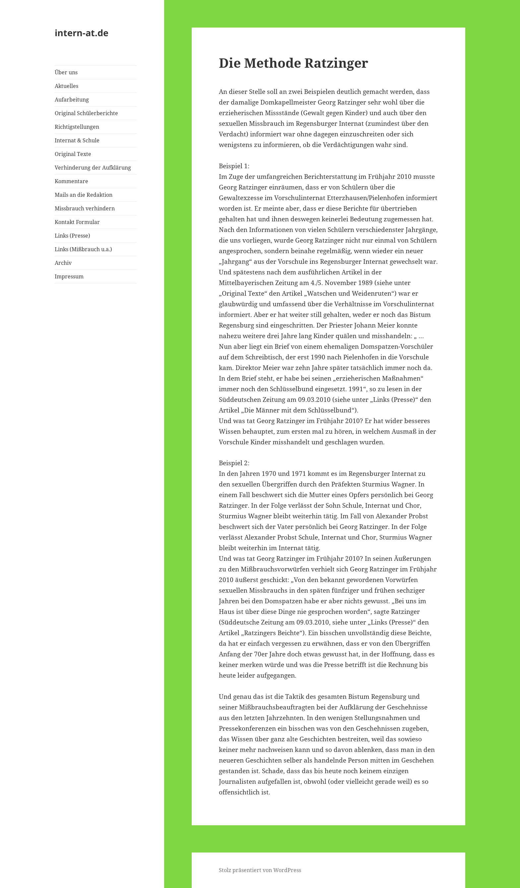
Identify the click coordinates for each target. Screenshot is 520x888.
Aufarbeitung (72, 99)
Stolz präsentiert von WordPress (260, 870)
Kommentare (71, 181)
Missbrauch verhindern (85, 208)
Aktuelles (66, 86)
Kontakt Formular (77, 222)
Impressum (69, 276)
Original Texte (73, 154)
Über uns (66, 72)
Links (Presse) (72, 235)
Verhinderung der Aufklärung (93, 167)
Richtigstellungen (77, 126)
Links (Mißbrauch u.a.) (83, 249)
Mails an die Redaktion (83, 194)
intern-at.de (81, 33)
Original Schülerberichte (86, 113)
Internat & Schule (77, 140)
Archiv (63, 262)
